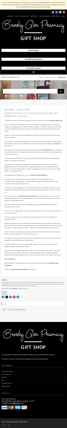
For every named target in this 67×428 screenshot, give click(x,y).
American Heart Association (27, 196)
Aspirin (4, 309)
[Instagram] (60, 12)
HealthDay (14, 288)
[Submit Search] (61, 91)
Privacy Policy (5, 386)
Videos (24, 96)
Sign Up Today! (55, 16)
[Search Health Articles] (30, 91)
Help (16, 16)
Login (63, 16)
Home (41, 77)
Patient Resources (50, 77)
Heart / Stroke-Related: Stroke (17, 309)
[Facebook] (53, 12)
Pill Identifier (24, 16)
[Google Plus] (5, 425)
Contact (3, 377)
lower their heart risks (55, 120)
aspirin (56, 143)
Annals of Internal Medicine (39, 175)
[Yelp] (64, 12)
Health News (10, 96)
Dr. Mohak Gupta (46, 150)
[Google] (56, 12)
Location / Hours (44, 16)
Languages (10, 16)
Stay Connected (6, 374)
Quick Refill (33, 16)
